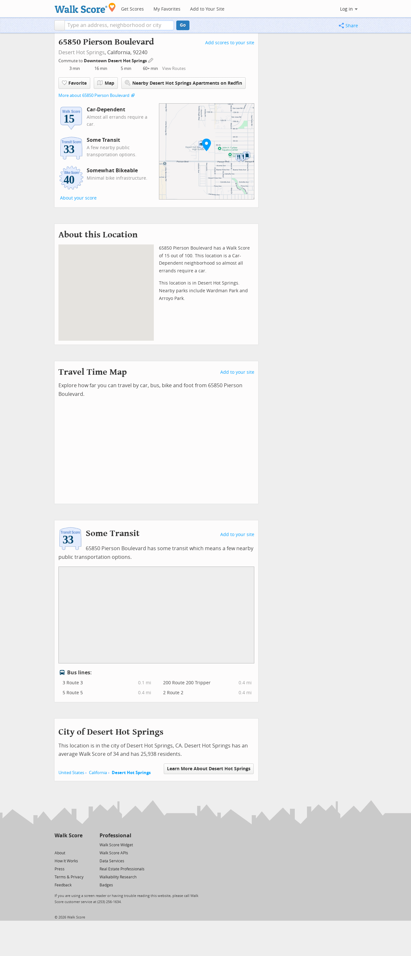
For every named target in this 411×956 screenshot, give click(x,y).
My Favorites (166, 9)
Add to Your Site (207, 9)
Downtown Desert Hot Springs (116, 60)
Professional (115, 835)
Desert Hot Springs (81, 52)
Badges (106, 885)
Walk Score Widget (116, 845)
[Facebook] (68, 844)
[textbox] (119, 25)
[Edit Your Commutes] (151, 60)
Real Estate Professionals (122, 869)
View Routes (174, 68)
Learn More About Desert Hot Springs (208, 769)
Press (60, 869)
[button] (59, 25)
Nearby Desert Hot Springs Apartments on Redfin (183, 83)
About (60, 853)
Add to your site (237, 372)
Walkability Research (118, 877)
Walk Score (69, 835)
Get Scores (132, 9)
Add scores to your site (229, 43)
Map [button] (105, 83)
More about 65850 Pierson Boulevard (93, 95)
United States (71, 772)
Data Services (112, 861)
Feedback (63, 885)
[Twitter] (58, 844)
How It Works (66, 861)
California (98, 772)
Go (183, 25)
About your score (78, 198)
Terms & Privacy (69, 877)
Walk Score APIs (114, 853)
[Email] (78, 844)
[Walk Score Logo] (85, 8)
